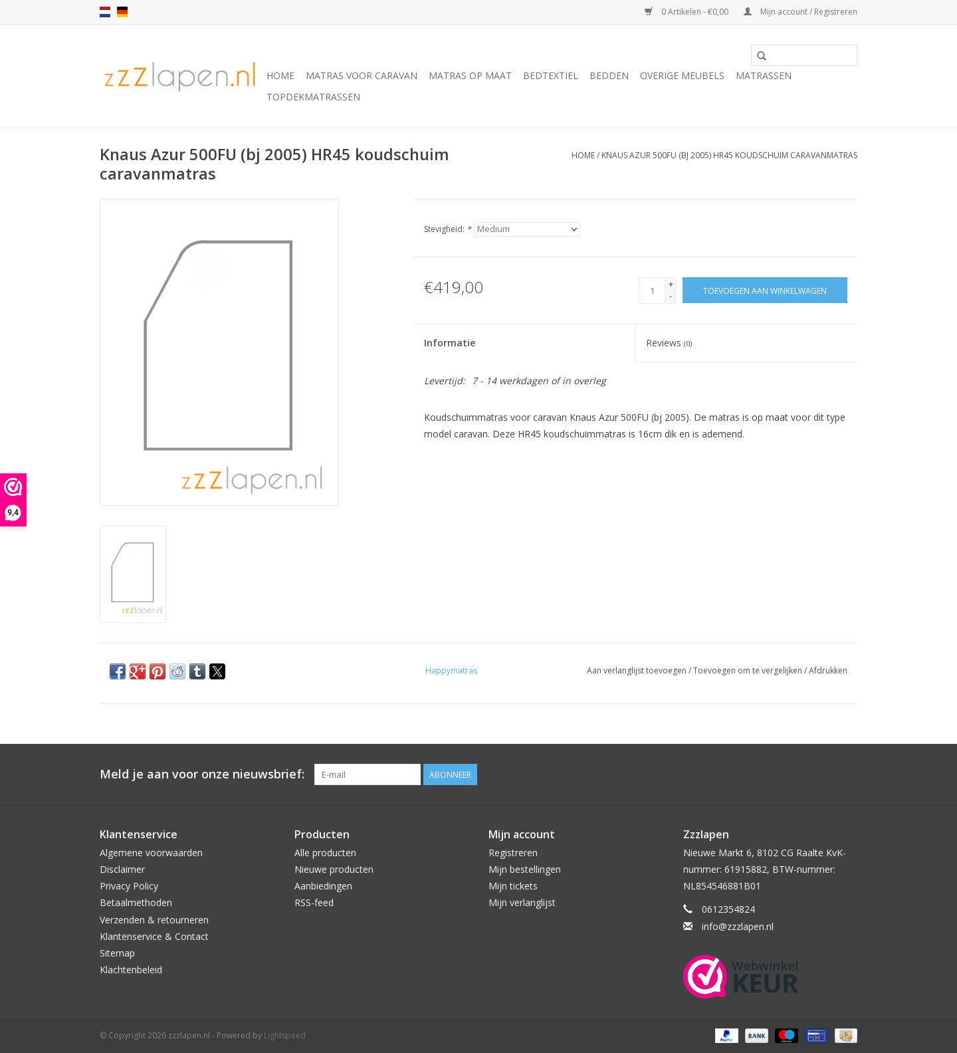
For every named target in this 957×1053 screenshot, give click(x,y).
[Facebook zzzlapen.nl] (846, 774)
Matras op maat (470, 75)
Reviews (669, 342)
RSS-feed (314, 902)
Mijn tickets (513, 885)
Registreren (513, 852)
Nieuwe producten (333, 869)
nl (105, 12)
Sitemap (117, 953)
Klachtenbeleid (131, 969)
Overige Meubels (682, 75)
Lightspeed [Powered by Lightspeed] (285, 1035)
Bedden (609, 75)
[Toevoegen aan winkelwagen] (765, 290)
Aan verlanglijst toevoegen (638, 670)
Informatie (449, 342)
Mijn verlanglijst (522, 902)
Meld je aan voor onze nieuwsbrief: (202, 774)
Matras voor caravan (361, 75)
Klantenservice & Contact (154, 936)
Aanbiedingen (323, 885)
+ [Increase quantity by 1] (671, 284)
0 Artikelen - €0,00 (687, 11)
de (122, 12)
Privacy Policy (129, 885)
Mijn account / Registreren (800, 11)
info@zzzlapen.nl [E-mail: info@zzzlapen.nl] (738, 926)
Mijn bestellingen (524, 869)
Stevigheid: (447, 229)
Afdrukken (828, 670)
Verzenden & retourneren (154, 919)
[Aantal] (652, 290)
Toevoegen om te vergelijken (748, 670)
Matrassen (764, 75)
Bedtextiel (550, 75)
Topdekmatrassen (313, 96)
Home (280, 75)
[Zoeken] (804, 55)
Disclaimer (122, 869)
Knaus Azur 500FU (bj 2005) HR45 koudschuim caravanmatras (729, 155)
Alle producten (325, 852)
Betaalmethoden (136, 902)
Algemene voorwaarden (151, 852)
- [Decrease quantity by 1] (670, 296)
